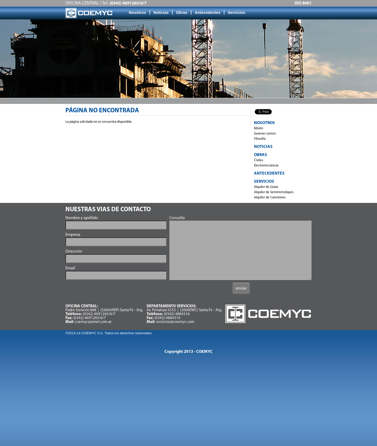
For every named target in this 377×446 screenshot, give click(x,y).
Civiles (258, 160)
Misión (258, 128)
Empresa (72, 235)
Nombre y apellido (81, 218)
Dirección (73, 251)
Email (70, 268)
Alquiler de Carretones (270, 197)
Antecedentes (207, 12)
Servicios (236, 12)
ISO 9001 (303, 3)
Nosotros (137, 12)
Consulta (177, 218)
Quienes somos (265, 133)
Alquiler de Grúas (266, 187)
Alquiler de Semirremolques (273, 192)
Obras (181, 12)
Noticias (161, 12)
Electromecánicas (266, 165)
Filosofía (259, 139)
